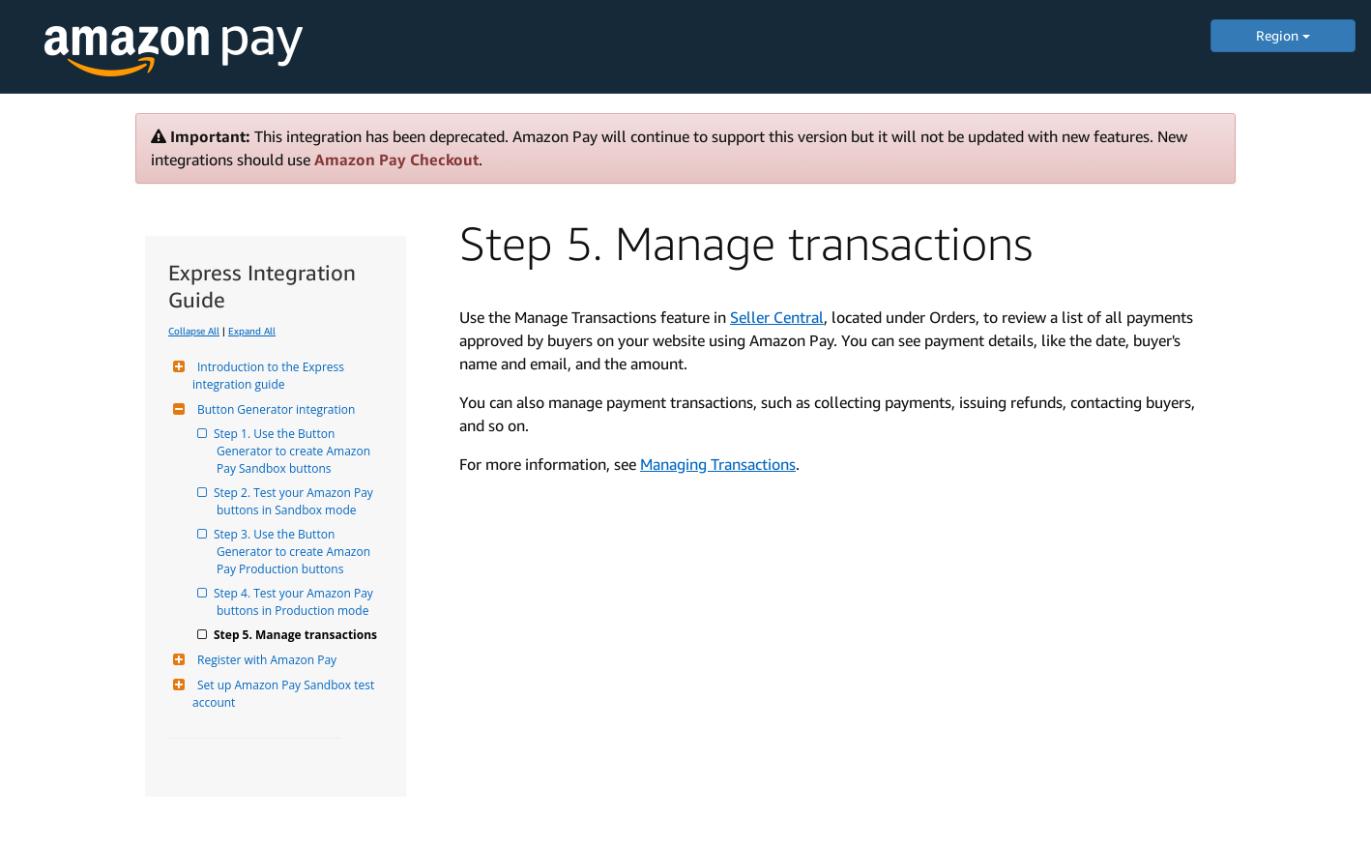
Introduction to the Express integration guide (269, 376)
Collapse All (193, 330)
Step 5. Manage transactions (297, 634)
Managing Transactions (718, 464)
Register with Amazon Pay (264, 660)
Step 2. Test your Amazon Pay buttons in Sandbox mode (296, 501)
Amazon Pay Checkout (396, 159)
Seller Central (777, 317)
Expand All (252, 330)
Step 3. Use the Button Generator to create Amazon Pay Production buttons (295, 551)
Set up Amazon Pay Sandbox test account (284, 694)
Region (1283, 35)
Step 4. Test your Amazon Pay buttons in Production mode (296, 602)
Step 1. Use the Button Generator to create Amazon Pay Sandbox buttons (295, 451)
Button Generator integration (273, 409)
